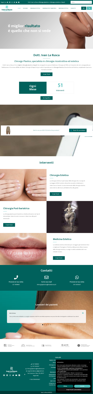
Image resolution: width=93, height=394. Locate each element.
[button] (42, 324)
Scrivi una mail (46, 282)
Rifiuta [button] (65, 386)
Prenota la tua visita (16, 282)
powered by (88, 136)
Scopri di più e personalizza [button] (73, 389)
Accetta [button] (82, 386)
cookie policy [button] (63, 371)
